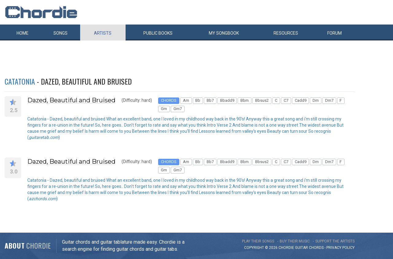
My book (224, 33)
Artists (102, 33)
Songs (60, 33)
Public (158, 33)
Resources (286, 33)
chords (316, 248)
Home (23, 33)
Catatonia (20, 81)
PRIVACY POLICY (340, 248)
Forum (334, 33)
